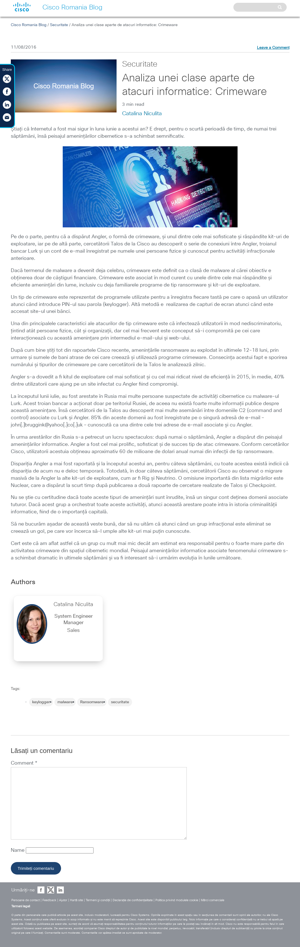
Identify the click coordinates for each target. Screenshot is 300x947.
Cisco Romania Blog (28, 25)
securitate (120, 702)
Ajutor (63, 900)
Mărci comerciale (212, 900)
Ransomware (92, 702)
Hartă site (76, 900)
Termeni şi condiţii (98, 900)
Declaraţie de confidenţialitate (133, 900)
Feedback (49, 900)
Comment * (24, 763)
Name (18, 850)
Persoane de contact (25, 900)
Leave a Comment (273, 48)
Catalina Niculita (142, 113)
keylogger (41, 702)
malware (65, 702)
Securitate (59, 25)
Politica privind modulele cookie (176, 900)
